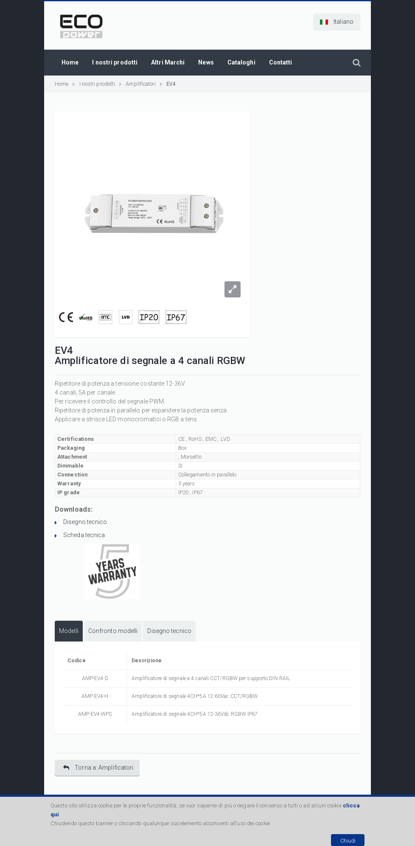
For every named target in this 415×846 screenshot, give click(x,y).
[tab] (69, 631)
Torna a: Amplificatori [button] (98, 767)
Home (65, 84)
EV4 (171, 84)
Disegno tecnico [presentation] (169, 630)
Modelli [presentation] (69, 630)
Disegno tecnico (85, 521)
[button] (336, 22)
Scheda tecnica (84, 535)
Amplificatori (140, 84)
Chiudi (348, 841)
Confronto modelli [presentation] (113, 630)
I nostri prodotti (100, 84)
